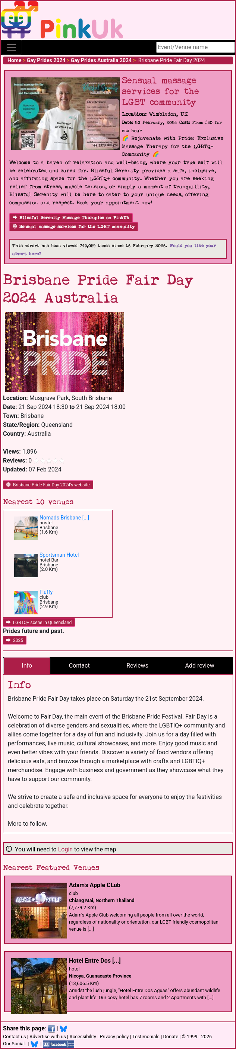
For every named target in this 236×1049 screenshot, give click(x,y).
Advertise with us (47, 1036)
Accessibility (82, 1036)
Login (65, 849)
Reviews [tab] (137, 665)
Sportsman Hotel (59, 555)
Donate (170, 1036)
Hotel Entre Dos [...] (95, 960)
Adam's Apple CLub (94, 885)
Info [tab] (27, 665)
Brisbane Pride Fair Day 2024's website (48, 484)
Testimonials (146, 1036)
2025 (14, 640)
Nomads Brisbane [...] (64, 518)
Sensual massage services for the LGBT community (74, 227)
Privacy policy (114, 1036)
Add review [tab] (199, 665)
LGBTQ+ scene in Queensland (39, 622)
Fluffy (46, 592)
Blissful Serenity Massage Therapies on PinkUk (71, 218)
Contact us (14, 1036)
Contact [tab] (79, 665)
